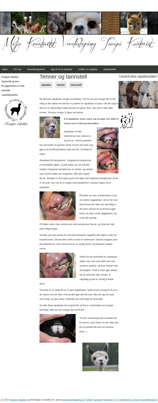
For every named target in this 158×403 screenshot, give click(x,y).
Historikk (5, 90)
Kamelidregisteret (36, 69)
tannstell (76, 84)
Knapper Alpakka (10, 77)
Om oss (17, 69)
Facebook (98, 400)
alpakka (46, 84)
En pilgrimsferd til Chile (13, 86)
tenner (61, 84)
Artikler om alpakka (87, 69)
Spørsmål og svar (10, 81)
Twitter (89, 400)
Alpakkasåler (109, 69)
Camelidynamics (9, 95)
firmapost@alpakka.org (73, 400)
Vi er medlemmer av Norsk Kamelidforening (135, 400)
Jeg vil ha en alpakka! (61, 69)
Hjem (4, 69)
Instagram (108, 400)
